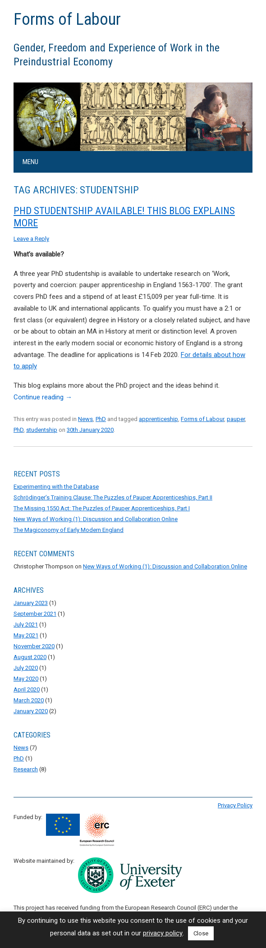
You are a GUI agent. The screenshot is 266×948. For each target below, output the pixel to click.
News (85, 419)
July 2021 (26, 624)
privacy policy (163, 933)
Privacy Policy (235, 805)
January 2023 (31, 603)
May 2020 (26, 678)
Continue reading (43, 397)
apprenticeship (158, 419)
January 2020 (31, 711)
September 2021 (35, 613)
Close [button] (200, 933)
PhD (101, 419)
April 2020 (27, 689)
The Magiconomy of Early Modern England (69, 530)
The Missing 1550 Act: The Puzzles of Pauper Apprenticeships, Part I (102, 508)
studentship (41, 429)
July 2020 (26, 667)
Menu (30, 162)
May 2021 (26, 635)
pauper (236, 419)
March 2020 (29, 700)
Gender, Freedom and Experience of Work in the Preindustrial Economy (117, 54)
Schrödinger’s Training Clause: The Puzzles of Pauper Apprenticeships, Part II (113, 497)
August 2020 (30, 657)
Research (26, 769)
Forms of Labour (67, 19)
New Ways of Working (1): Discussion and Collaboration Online (96, 519)
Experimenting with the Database (56, 486)
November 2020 (34, 646)
